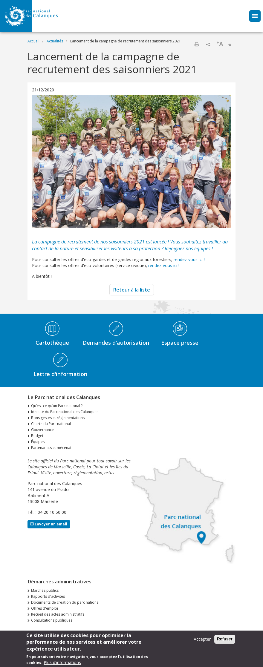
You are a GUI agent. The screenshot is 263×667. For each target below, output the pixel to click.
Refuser (225, 640)
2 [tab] (219, 224)
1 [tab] (213, 224)
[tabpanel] (131, 162)
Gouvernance (42, 429)
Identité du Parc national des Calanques (64, 411)
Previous (45, 162)
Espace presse (179, 342)
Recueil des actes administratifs (57, 614)
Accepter (202, 640)
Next (218, 162)
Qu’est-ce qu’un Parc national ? (56, 405)
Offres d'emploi (44, 608)
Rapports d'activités (48, 596)
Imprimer (197, 44)
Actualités (55, 41)
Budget (37, 435)
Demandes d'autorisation (116, 342)
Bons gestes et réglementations (58, 417)
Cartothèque (52, 342)
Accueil (33, 41)
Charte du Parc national (51, 423)
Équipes (38, 441)
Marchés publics (45, 590)
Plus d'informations (62, 663)
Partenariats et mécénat (51, 447)
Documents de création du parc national (65, 602)
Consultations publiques (51, 620)
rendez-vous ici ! (189, 259)
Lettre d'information (60, 374)
